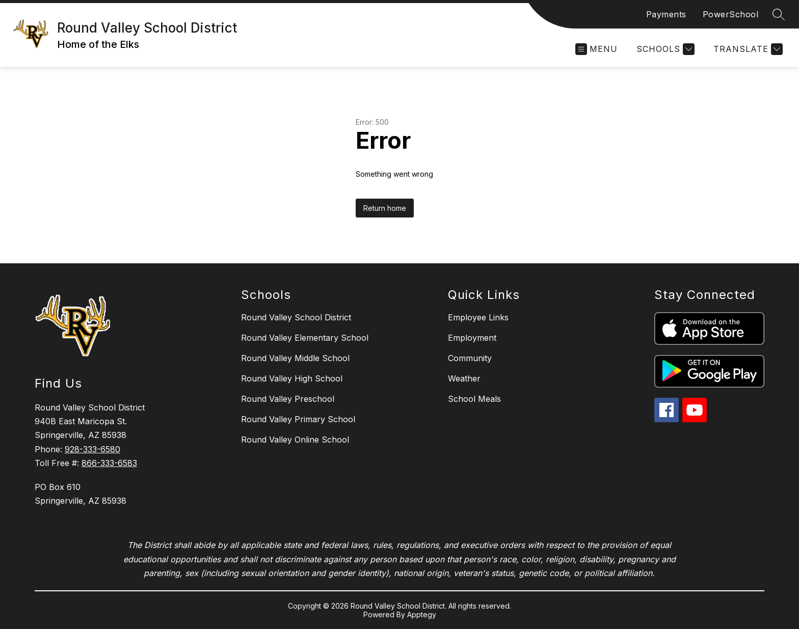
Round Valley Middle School (295, 358)
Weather (464, 378)
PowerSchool (731, 14)
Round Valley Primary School (298, 419)
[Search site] (779, 14)
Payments (666, 14)
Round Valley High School (291, 378)
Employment (472, 338)
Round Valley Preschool (287, 399)
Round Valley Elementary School (304, 338)
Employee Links (478, 317)
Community (470, 358)
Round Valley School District (296, 317)
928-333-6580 (92, 449)
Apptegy (421, 614)
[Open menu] (596, 49)
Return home (384, 208)
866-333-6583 (109, 463)
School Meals (474, 399)
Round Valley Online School (295, 439)
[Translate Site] (747, 49)
